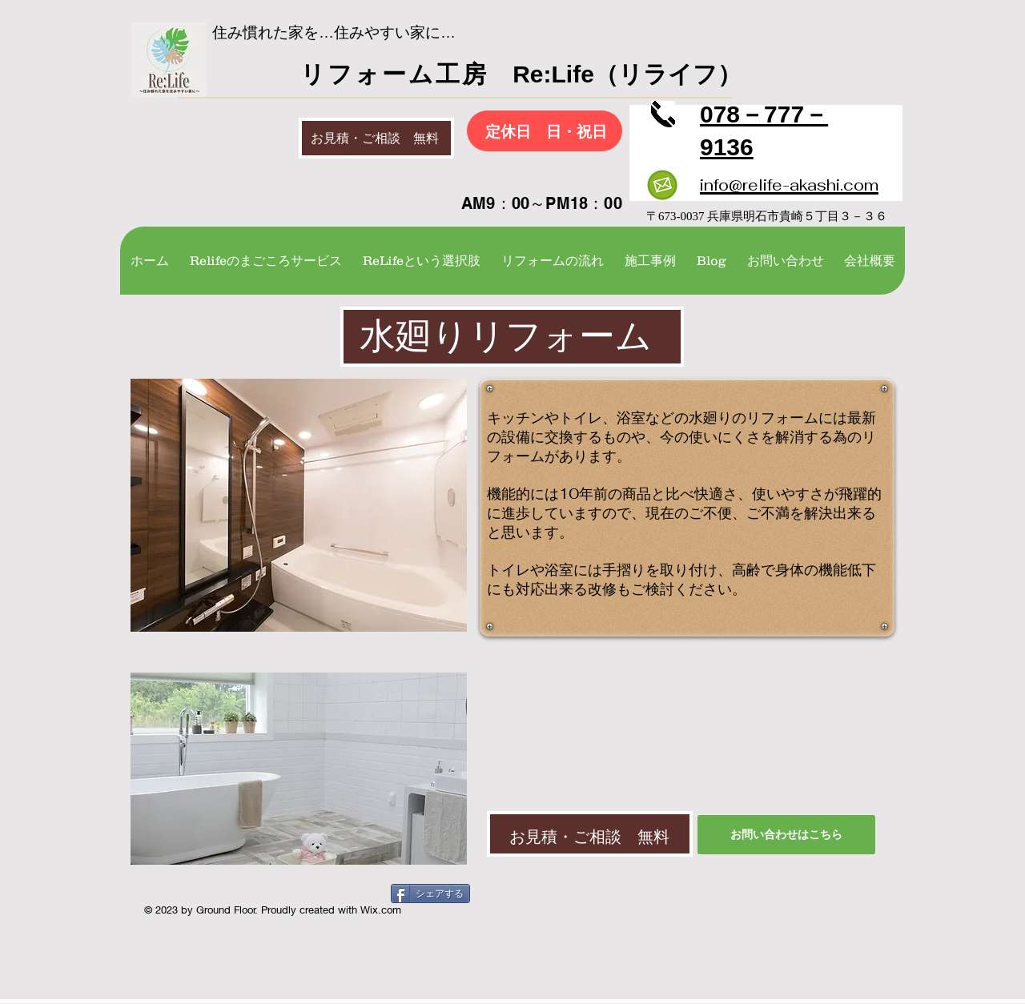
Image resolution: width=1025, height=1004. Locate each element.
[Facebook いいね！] (247, 896)
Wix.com (380, 909)
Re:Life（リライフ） (615, 74)
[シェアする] (430, 893)
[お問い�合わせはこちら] (786, 834)
